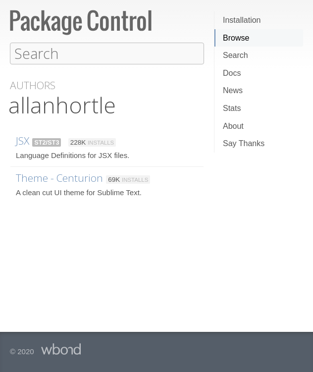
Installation (242, 20)
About (233, 126)
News (233, 90)
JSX (22, 140)
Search (235, 55)
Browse (236, 38)
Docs (232, 73)
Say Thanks (243, 143)
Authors (32, 85)
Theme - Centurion (59, 177)
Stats (232, 108)
